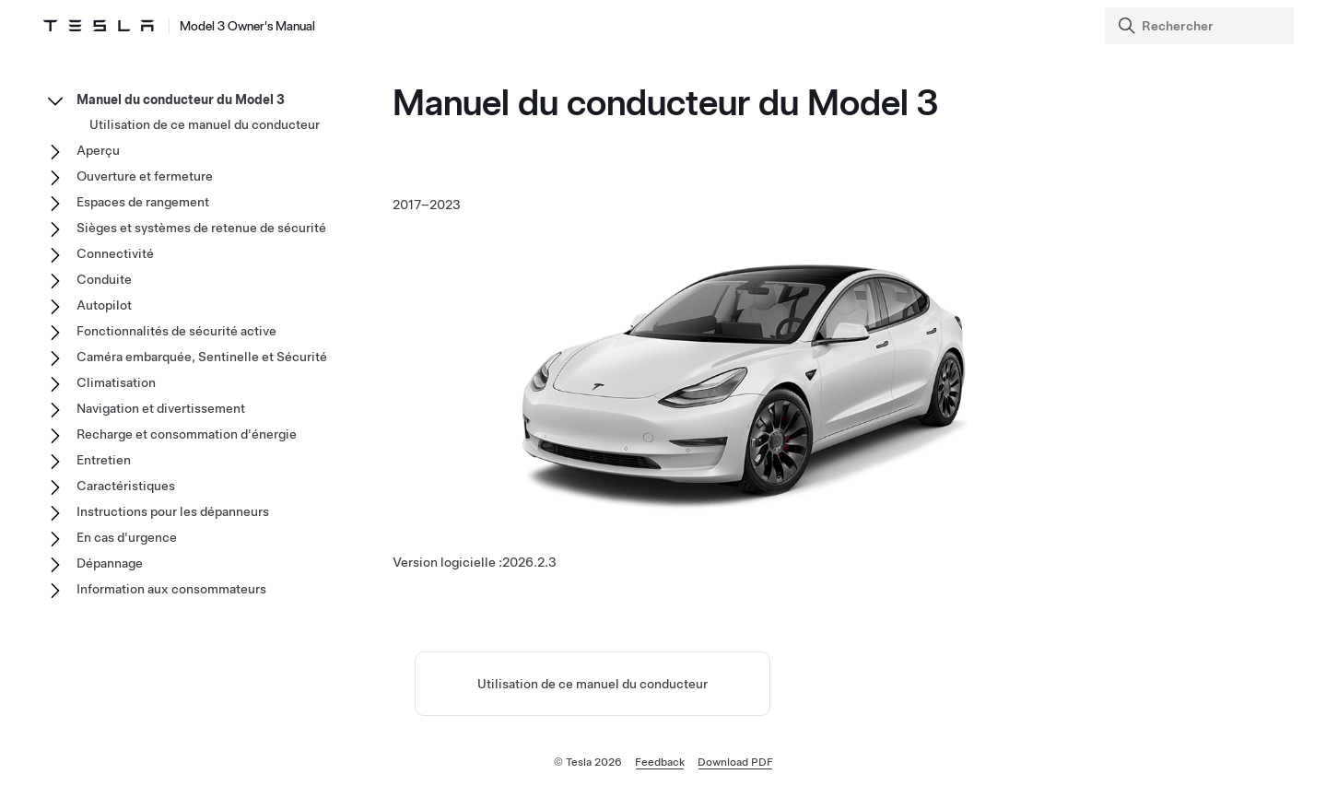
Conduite (104, 279)
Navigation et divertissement (160, 408)
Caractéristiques (125, 485)
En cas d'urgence (126, 537)
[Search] (1201, 26)
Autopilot (104, 305)
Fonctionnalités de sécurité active (176, 330)
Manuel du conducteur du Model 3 (180, 99)
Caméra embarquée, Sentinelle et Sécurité (201, 356)
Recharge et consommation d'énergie (186, 434)
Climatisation (116, 382)
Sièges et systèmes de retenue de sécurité (201, 227)
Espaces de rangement (142, 201)
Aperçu (98, 150)
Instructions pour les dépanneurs (172, 511)
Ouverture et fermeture (144, 176)
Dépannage (109, 563)
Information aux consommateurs (171, 588)
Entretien (103, 459)
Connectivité (115, 253)
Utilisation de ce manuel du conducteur (592, 683)
